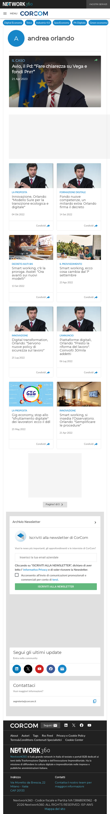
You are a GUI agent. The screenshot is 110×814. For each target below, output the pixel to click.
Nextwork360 (18, 756)
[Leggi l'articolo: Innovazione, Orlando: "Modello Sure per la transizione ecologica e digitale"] (31, 196)
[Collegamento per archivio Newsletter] (55, 522)
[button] (10, 13)
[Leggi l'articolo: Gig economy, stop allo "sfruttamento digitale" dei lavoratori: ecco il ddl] (31, 415)
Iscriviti (56, 586)
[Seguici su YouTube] (39, 669)
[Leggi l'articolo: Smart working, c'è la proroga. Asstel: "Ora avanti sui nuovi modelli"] (31, 268)
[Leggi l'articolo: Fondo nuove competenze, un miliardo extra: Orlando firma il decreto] (79, 196)
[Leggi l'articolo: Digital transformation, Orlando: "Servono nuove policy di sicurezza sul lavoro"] (31, 342)
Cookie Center (74, 739)
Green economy (98, 22)
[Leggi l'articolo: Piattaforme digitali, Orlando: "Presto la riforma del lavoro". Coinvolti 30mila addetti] (79, 342)
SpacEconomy (61, 22)
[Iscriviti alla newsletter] (62, 669)
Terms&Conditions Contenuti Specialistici (36, 739)
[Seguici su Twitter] (28, 669)
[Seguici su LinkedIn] (16, 669)
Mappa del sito (55, 809)
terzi (55, 579)
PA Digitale (79, 22)
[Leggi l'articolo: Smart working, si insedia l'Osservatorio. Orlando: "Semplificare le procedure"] (79, 415)
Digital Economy (13, 22)
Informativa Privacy (35, 569)
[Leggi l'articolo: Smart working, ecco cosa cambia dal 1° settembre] (79, 268)
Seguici (50, 725)
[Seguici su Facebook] (51, 669)
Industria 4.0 (43, 22)
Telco (29, 22)
